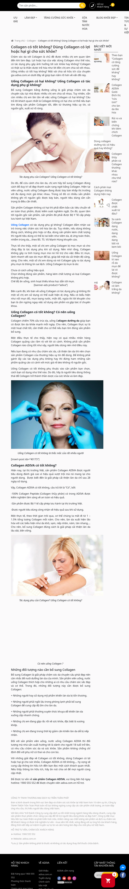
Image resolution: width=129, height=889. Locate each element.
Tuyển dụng (45, 878)
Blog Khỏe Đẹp (106, 17)
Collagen (31, 40)
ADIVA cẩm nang (65, 870)
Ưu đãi (16, 19)
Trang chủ (20, 40)
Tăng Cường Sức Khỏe (58, 17)
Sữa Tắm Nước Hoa (85, 23)
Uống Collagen (20, 224)
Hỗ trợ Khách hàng (103, 5)
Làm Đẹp (30, 17)
